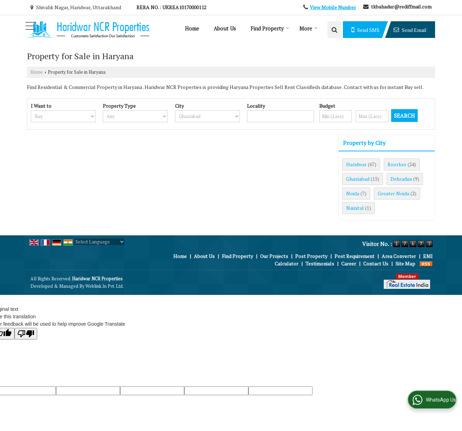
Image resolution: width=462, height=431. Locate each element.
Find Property (269, 28)
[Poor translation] (26, 334)
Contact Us (375, 263)
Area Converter (399, 256)
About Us (225, 28)
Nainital (355, 208)
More (308, 28)
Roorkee (397, 164)
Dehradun (401, 178)
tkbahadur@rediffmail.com (401, 6)
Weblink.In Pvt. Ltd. (104, 286)
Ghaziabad (358, 178)
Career (348, 263)
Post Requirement (354, 256)
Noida (352, 193)
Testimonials (319, 263)
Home (192, 28)
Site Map (405, 263)
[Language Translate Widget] (99, 242)
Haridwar (356, 164)
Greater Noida (393, 193)
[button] (333, 7)
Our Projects (274, 256)
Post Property (311, 256)
